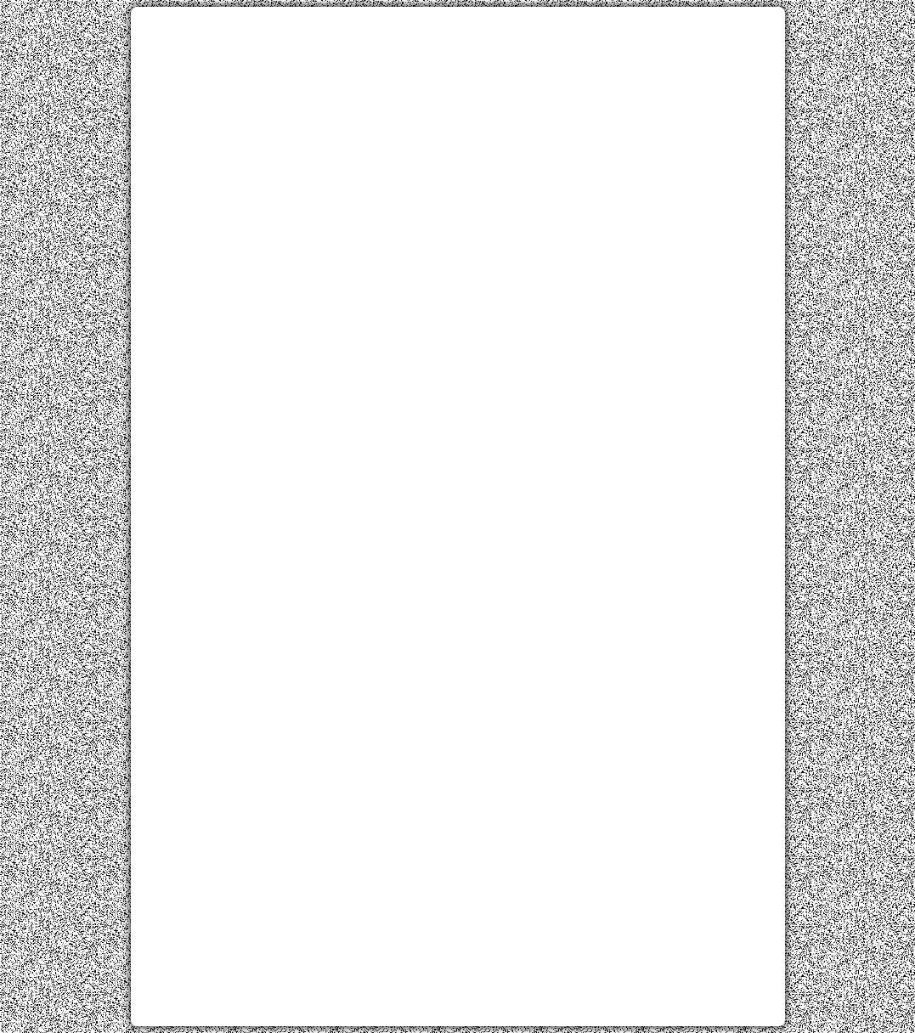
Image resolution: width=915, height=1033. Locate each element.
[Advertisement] (458, 138)
